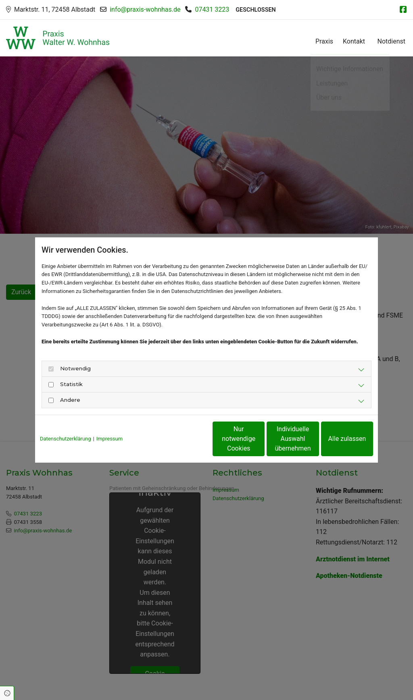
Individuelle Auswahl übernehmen (259, 438)
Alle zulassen (336, 438)
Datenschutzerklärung (65, 439)
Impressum (109, 439)
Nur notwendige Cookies (182, 438)
